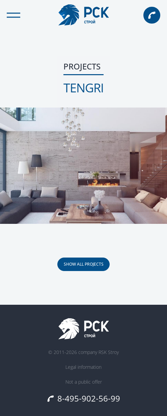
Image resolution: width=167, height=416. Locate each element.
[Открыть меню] (13, 15)
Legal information (83, 367)
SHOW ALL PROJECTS (84, 264)
